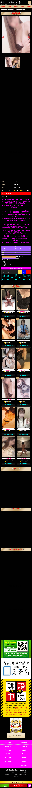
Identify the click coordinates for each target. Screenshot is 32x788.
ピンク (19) (23, 370)
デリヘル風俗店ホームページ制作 (16, 776)
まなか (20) (8, 429)
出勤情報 (24, 750)
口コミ (24, 753)
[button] (29, 2)
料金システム (8, 746)
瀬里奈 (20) (8, 370)
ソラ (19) (9, 340)
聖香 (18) (8, 311)
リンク (8, 765)
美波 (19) (24, 399)
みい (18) (24, 429)
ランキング (8, 757)
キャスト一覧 (24, 742)
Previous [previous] (2, 37)
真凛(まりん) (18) (23, 311)
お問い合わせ (24, 765)
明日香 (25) (8, 458)
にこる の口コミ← (7, 196)
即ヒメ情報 (8, 750)
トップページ (8, 742)
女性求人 (24, 761)
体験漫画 (24, 757)
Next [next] (29, 37)
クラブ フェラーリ (14, 774)
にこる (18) (8, 399)
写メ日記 (8, 753)
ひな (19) (24, 340)
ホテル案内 (8, 761)
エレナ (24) (23, 458)
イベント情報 (24, 746)
